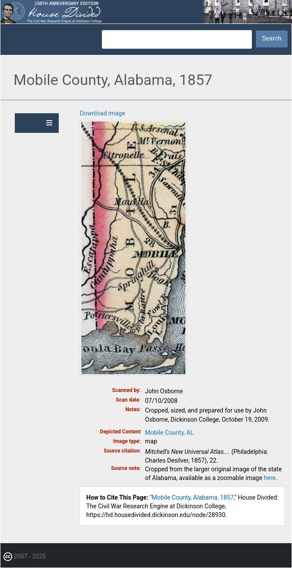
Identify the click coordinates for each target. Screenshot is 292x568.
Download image (102, 113)
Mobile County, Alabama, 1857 (193, 497)
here (269, 477)
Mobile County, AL (169, 432)
